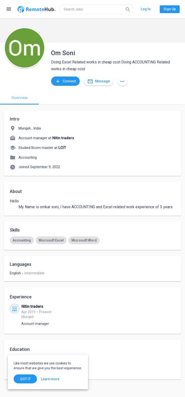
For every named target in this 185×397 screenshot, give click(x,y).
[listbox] (92, 240)
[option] (22, 240)
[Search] (128, 9)
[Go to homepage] (36, 9)
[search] (96, 9)
